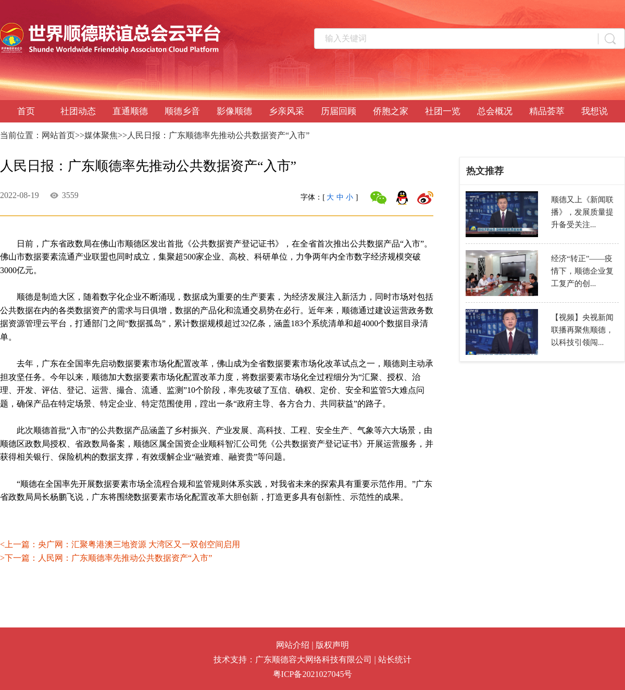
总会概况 (494, 111)
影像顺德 (234, 111)
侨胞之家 (390, 111)
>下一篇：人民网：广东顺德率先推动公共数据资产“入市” (106, 557)
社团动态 (78, 111)
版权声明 (332, 644)
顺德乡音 (182, 111)
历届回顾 (338, 111)
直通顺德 (130, 111)
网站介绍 (292, 644)
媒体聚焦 (101, 135)
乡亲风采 (286, 111)
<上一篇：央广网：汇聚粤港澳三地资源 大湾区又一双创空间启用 (120, 544)
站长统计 (394, 659)
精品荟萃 (547, 111)
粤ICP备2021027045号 (313, 674)
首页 (26, 111)
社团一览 (442, 111)
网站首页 (58, 135)
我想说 (594, 111)
